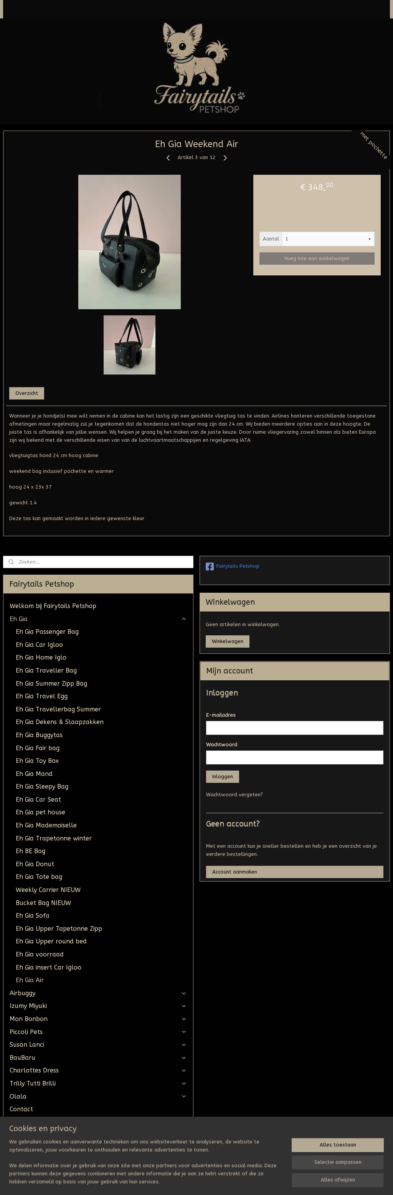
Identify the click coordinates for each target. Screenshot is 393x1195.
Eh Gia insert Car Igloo (48, 967)
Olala (98, 1096)
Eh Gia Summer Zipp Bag (51, 683)
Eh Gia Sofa (33, 915)
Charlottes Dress (98, 1070)
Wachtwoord (221, 744)
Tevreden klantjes (36, 1148)
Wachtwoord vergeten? (234, 794)
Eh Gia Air (30, 980)
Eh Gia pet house (40, 812)
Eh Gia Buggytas (39, 735)
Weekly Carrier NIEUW (48, 889)
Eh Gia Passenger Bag (47, 631)
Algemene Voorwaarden (45, 1135)
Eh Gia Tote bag (39, 876)
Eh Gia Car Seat (38, 799)
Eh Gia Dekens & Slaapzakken (60, 722)
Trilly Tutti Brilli (98, 1083)
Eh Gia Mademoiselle (46, 825)
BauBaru (98, 1057)
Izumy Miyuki (98, 1005)
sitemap (176, 1180)
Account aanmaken (234, 872)
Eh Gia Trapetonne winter (54, 838)
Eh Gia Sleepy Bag (42, 786)
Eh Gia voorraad (40, 954)
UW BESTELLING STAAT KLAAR (54, 1122)
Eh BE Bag (30, 851)
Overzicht (26, 393)
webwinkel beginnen (218, 1180)
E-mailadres (221, 715)
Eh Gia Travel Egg (42, 696)
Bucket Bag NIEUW (43, 903)
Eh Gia (98, 619)
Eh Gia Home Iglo (41, 657)
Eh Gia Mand (34, 773)
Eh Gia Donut (35, 864)
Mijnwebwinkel (283, 1180)
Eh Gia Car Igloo (39, 644)
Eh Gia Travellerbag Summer (58, 709)
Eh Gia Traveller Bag (46, 670)
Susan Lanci (98, 1044)
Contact (21, 1109)
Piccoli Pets (98, 1032)
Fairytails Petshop (232, 566)
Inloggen (222, 776)
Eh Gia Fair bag (37, 748)
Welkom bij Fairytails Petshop (53, 606)
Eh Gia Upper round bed (51, 941)
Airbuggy (98, 993)
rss (191, 1180)
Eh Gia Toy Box (37, 760)
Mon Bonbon (98, 1019)
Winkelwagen (227, 641)
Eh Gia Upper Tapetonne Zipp (59, 928)
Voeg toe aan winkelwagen (317, 259)
